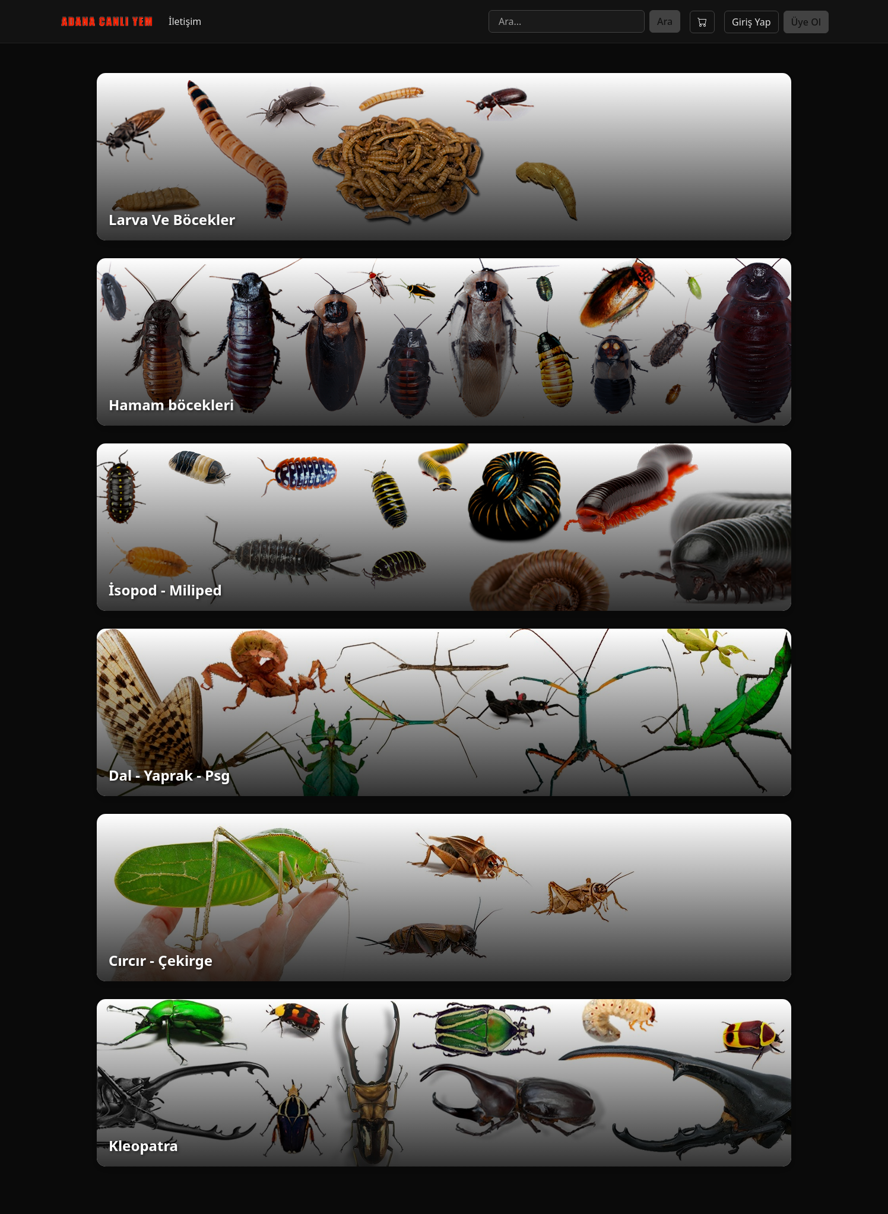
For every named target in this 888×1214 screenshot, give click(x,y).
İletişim (185, 21)
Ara (665, 21)
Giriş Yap (751, 21)
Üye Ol (806, 21)
